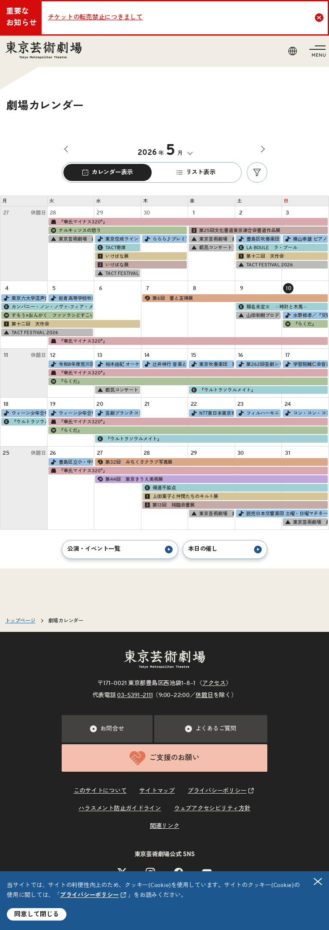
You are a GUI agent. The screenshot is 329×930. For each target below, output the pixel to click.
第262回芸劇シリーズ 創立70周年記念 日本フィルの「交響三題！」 (259, 364)
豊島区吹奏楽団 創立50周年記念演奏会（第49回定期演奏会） (259, 239)
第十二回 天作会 (261, 256)
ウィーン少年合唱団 (24, 413)
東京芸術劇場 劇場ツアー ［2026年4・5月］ (71, 239)
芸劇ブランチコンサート (118, 413)
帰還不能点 (160, 487)
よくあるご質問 (210, 728)
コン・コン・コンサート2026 (306, 413)
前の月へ (68, 149)
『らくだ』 (300, 323)
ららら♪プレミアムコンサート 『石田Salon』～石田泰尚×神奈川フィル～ (165, 239)
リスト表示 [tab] (195, 172)
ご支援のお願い (164, 758)
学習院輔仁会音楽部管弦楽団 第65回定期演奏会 (306, 364)
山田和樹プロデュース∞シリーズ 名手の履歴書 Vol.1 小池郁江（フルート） (259, 315)
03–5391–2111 (135, 695)
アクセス (214, 683)
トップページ (20, 620)
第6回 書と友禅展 (168, 298)
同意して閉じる (36, 914)
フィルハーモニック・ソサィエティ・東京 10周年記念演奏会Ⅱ (259, 413)
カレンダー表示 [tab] (107, 172)
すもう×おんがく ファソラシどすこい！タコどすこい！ (48, 315)
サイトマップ (157, 791)
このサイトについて (100, 791)
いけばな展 (113, 256)
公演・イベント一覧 (120, 549)
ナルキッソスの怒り (75, 230)
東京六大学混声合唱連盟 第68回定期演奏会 (24, 298)
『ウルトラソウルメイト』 (223, 389)
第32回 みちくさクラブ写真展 (135, 462)
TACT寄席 (111, 247)
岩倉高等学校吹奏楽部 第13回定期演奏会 (71, 298)
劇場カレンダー (66, 620)
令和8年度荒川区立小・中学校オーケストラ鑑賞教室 (71, 364)
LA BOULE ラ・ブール (267, 247)
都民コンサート (211, 247)
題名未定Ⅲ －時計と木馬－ (273, 306)
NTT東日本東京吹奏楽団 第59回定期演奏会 (212, 413)
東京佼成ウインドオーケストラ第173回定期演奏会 (118, 239)
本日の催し (225, 549)
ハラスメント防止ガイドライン (119, 809)
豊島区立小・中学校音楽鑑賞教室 (71, 462)
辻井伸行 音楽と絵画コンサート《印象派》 (165, 364)
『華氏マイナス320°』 (79, 221)
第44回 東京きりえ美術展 (130, 479)
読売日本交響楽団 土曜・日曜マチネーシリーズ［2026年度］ (283, 513)
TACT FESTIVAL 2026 (118, 273)
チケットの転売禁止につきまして (95, 17)
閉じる (318, 881)
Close (320, 17)
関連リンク (164, 826)
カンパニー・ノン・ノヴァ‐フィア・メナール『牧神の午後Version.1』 (48, 306)
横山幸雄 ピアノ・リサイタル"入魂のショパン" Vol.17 (306, 239)
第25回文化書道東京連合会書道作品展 (236, 230)
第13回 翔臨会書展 (169, 504)
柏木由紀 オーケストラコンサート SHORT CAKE (118, 364)
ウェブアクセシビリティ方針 (212, 809)
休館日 (204, 695)
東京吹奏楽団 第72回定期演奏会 (212, 364)
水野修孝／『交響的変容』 (306, 315)
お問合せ (107, 728)
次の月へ (261, 149)
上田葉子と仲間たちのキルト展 (181, 496)
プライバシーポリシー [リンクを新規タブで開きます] (89, 895)
